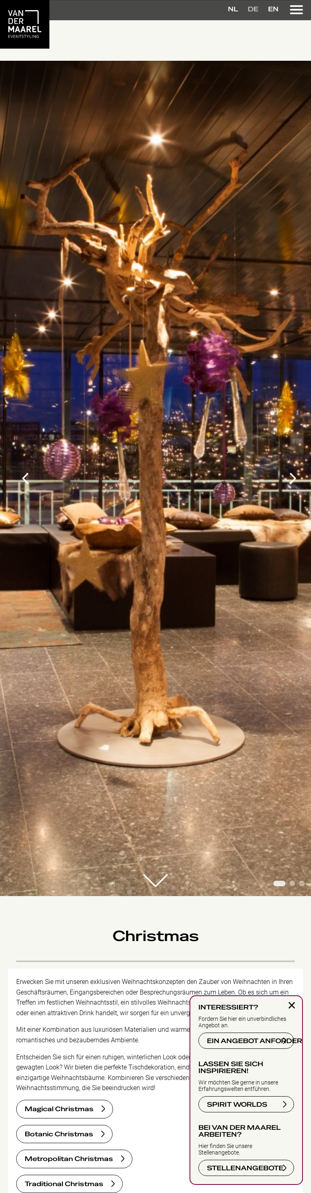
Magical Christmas (59, 1109)
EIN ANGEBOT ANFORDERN (250, 1041)
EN (273, 9)
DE (253, 9)
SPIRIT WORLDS (237, 1105)
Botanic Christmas (59, 1134)
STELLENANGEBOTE (245, 1168)
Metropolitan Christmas (69, 1159)
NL (233, 9)
